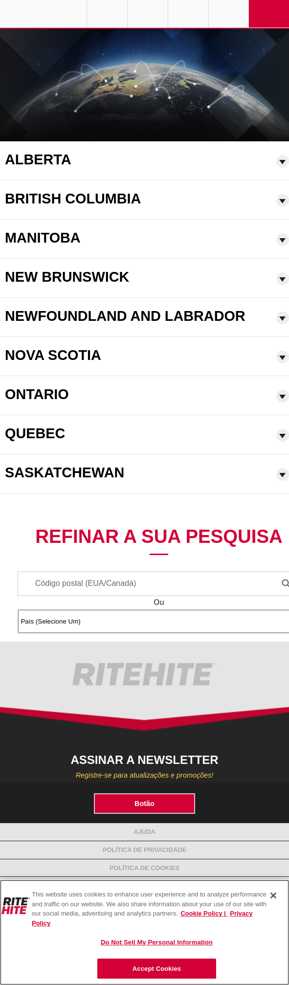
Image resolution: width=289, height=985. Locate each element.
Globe (107, 13)
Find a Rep (148, 13)
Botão (144, 803)
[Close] (273, 895)
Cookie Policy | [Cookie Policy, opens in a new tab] (203, 913)
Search (229, 13)
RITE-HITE (43, 13)
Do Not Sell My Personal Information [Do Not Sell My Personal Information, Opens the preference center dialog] (157, 942)
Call (188, 13)
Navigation (269, 13)
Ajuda (144, 831)
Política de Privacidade (144, 849)
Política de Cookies (144, 868)
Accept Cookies (157, 968)
